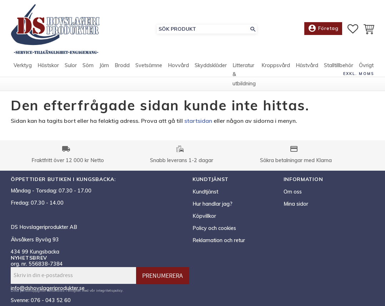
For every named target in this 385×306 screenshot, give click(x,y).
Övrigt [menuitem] (366, 65)
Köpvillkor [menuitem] (204, 216)
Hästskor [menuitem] (48, 65)
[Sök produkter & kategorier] (203, 29)
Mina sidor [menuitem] (296, 204)
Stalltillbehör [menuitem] (338, 65)
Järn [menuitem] (104, 65)
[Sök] (253, 29)
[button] (353, 29)
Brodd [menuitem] (122, 65)
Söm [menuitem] (88, 65)
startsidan (198, 120)
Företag (323, 28)
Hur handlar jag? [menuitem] (212, 204)
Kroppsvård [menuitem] (275, 65)
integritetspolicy (109, 290)
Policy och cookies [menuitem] (214, 228)
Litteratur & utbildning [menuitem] (244, 74)
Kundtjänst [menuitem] (205, 192)
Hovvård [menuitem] (178, 65)
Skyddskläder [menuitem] (211, 65)
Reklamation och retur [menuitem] (218, 240)
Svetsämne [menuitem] (148, 65)
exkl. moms (358, 73)
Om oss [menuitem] (293, 192)
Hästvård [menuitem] (307, 65)
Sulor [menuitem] (71, 65)
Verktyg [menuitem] (23, 65)
